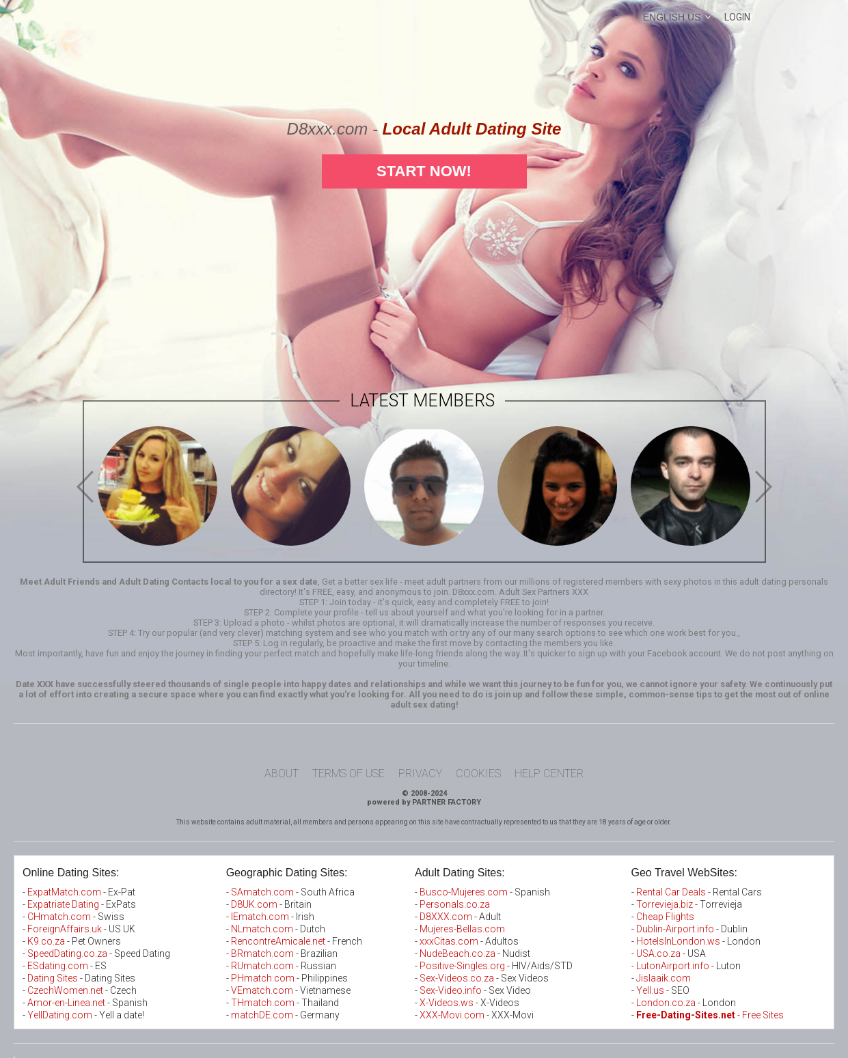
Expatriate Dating (63, 904)
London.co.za (666, 1002)
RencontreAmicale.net (278, 941)
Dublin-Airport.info (675, 928)
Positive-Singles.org (462, 965)
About (281, 773)
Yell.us (650, 990)
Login (737, 17)
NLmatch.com (262, 928)
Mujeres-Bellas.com (462, 928)
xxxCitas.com (449, 941)
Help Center (549, 773)
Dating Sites (52, 978)
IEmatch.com (260, 916)
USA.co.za (658, 953)
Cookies (478, 773)
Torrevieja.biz (664, 904)
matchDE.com (263, 1015)
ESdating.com (57, 965)
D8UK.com (254, 904)
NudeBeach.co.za (457, 953)
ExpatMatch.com (64, 892)
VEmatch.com (263, 990)
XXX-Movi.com (452, 1015)
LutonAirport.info (672, 965)
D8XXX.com (446, 916)
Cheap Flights (665, 916)
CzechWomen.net (65, 990)
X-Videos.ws (447, 1002)
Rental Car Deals (671, 892)
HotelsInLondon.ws (678, 941)
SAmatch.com (262, 892)
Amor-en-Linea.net (66, 1002)
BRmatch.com (262, 953)
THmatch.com (263, 1002)
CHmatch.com (60, 916)
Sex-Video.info (451, 990)
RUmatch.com (263, 965)
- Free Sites (710, 1015)
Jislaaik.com (663, 978)
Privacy (420, 773)
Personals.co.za (455, 904)
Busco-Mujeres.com (464, 892)
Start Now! (424, 171)
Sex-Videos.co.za (457, 978)
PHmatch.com (264, 978)
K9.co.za (47, 941)
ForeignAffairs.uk (65, 928)
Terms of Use (348, 773)
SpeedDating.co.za (67, 953)
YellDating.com (59, 1015)
